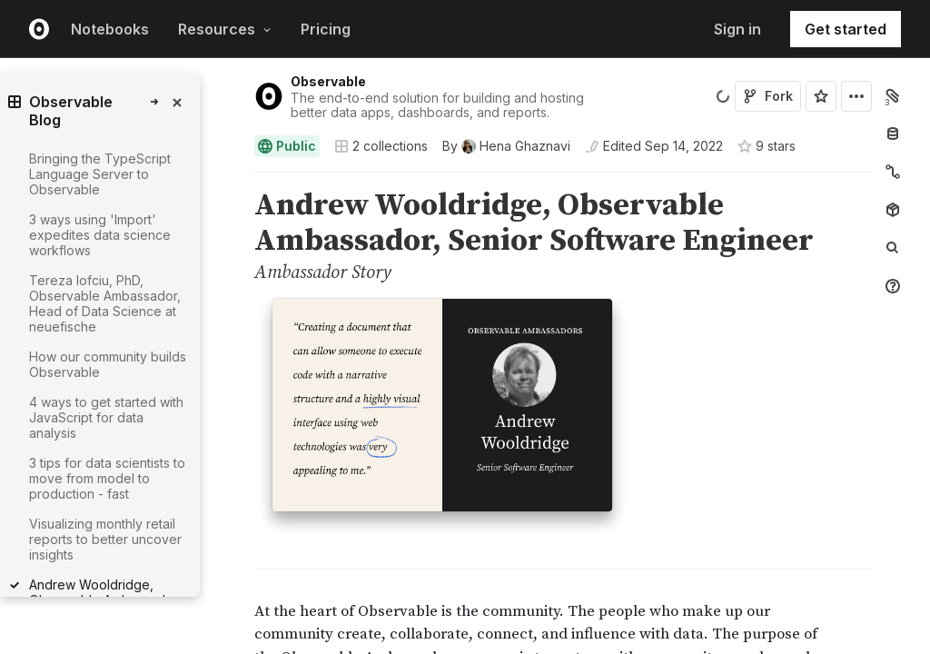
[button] (233, 180)
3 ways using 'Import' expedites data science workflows (100, 235)
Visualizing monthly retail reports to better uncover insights (105, 539)
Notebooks (110, 29)
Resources (225, 29)
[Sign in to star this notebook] (821, 96)
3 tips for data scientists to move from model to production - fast (107, 478)
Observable (328, 81)
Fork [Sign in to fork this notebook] (768, 96)
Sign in (737, 29)
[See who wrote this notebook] (506, 146)
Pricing (326, 29)
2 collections (381, 146)
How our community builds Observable (107, 364)
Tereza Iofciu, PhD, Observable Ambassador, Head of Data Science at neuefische (105, 303)
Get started (845, 29)
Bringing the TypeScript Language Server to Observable (100, 174)
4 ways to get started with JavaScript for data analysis (106, 417)
